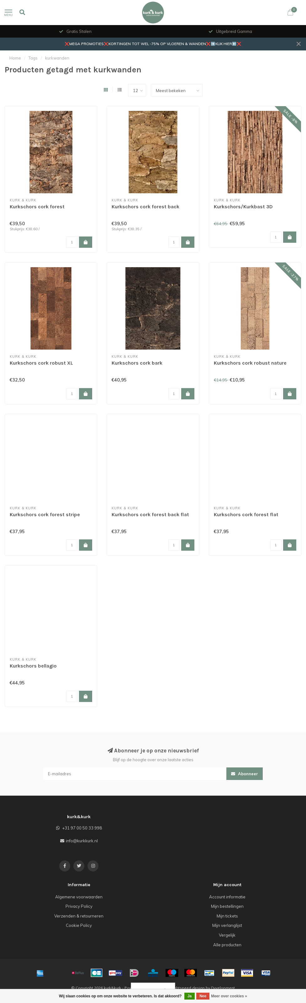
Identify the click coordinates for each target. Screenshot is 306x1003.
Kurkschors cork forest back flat (150, 514)
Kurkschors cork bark (137, 363)
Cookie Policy (79, 925)
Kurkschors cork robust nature (250, 363)
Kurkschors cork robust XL (41, 363)
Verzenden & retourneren (78, 915)
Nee (202, 996)
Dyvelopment (223, 987)
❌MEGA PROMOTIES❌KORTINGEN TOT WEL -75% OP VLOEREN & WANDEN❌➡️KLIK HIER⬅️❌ (153, 43)
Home (15, 57)
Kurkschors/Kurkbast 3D (243, 207)
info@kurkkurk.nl (82, 840)
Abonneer (244, 773)
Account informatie (227, 896)
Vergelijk (227, 935)
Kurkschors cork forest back (145, 207)
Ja (189, 996)
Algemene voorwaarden (79, 896)
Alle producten (227, 944)
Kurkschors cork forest (37, 207)
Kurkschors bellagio (33, 666)
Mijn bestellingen (227, 906)
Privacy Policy (79, 906)
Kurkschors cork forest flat (246, 514)
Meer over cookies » (229, 996)
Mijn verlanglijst (227, 925)
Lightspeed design (188, 987)
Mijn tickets (227, 915)
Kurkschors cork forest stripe (45, 514)
